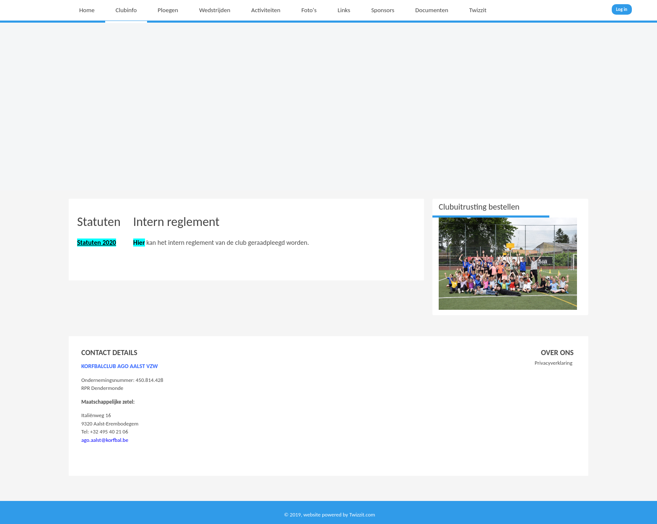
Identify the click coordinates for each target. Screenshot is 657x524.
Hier (139, 242)
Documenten (431, 10)
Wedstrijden (214, 10)
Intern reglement (176, 221)
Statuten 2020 (96, 242)
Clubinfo (126, 10)
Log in (621, 9)
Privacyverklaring (553, 363)
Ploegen (168, 10)
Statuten (99, 221)
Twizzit (477, 10)
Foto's (309, 10)
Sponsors (382, 10)
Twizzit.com (362, 514)
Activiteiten (266, 10)
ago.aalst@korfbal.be (104, 440)
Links (344, 10)
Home (87, 10)
